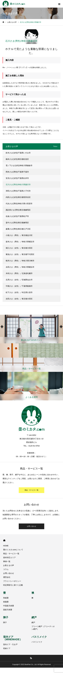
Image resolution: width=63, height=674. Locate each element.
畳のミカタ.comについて (13, 550)
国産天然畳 (7, 610)
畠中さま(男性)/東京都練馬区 (17, 223)
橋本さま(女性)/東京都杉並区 (17, 159)
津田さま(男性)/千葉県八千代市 (18, 191)
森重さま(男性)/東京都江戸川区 (18, 229)
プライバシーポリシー (12, 581)
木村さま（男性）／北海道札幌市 (19, 273)
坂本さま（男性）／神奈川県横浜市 (20, 242)
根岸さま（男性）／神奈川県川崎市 (20, 261)
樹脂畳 (6, 602)
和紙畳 (6, 598)
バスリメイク (39, 636)
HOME (4, 540)
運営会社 (6, 577)
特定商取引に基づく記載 (13, 585)
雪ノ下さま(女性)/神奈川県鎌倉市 (19, 165)
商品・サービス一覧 (31, 490)
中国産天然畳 (8, 606)
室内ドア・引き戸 (10, 644)
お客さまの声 (8, 565)
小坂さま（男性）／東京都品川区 (19, 235)
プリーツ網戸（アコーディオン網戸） (43, 627)
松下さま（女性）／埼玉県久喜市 (19, 292)
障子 (5, 617)
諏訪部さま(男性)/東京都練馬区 (18, 210)
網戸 (34, 617)
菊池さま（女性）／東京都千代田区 (20, 254)
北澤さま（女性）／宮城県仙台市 (19, 280)
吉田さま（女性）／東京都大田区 (19, 299)
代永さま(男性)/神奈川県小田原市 (19, 204)
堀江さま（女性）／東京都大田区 (19, 248)
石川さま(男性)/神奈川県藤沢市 (18, 185)
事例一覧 (6, 561)
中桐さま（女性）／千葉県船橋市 (19, 286)
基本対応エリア (9, 557)
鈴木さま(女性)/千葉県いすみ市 (18, 153)
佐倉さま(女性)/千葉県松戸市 (17, 216)
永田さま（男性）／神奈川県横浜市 (20, 267)
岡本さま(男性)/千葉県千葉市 (17, 172)
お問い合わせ (31, 526)
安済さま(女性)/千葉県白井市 (17, 178)
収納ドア (6, 648)
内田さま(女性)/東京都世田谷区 (18, 197)
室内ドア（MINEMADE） (12, 638)
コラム (6, 569)
